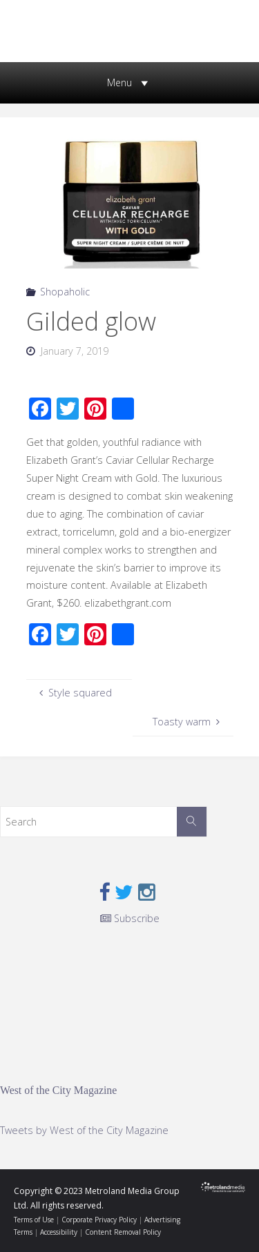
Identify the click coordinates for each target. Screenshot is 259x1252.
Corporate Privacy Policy (99, 1219)
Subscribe (130, 918)
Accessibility (58, 1232)
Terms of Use (34, 1219)
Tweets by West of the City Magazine (84, 1130)
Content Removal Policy (123, 1232)
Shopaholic (65, 291)
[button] (119, 83)
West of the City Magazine (58, 1090)
